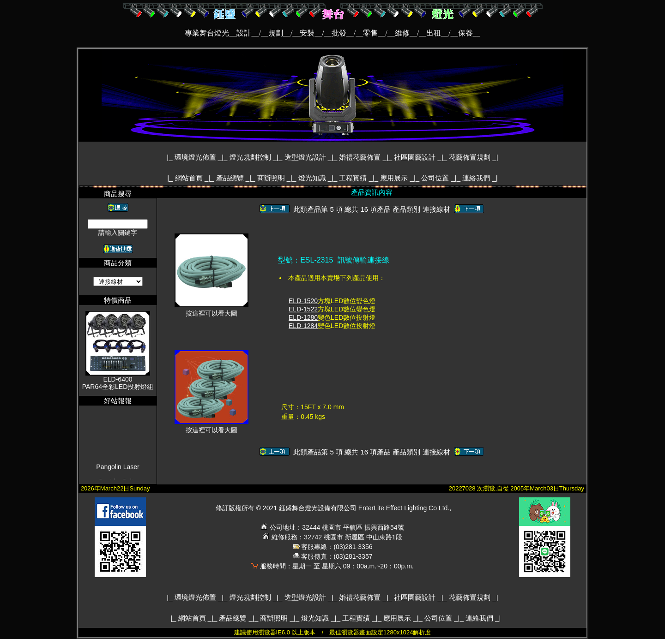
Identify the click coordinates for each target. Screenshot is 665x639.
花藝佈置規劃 (470, 157)
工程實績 (354, 178)
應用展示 (395, 178)
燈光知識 (313, 178)
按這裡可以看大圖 (211, 310)
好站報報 (118, 401)
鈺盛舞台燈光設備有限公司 (318, 508)
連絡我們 (477, 178)
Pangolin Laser (117, 474)
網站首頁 (190, 178)
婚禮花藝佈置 (360, 157)
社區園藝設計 (415, 157)
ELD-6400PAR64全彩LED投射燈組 (118, 383)
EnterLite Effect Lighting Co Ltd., (404, 508)
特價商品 (118, 300)
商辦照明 (272, 178)
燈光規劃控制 (251, 157)
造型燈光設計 (306, 157)
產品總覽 (231, 178)
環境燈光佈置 (196, 157)
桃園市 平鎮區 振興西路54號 (363, 527)
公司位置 (436, 178)
